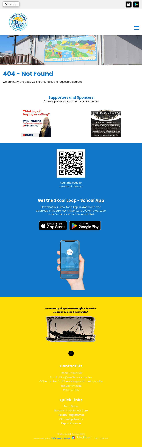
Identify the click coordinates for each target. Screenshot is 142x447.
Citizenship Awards (71, 419)
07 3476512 (75, 373)
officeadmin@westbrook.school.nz (82, 381)
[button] (11, 4)
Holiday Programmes (71, 415)
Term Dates (71, 406)
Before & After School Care (71, 410)
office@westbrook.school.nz (75, 377)
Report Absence (71, 423)
